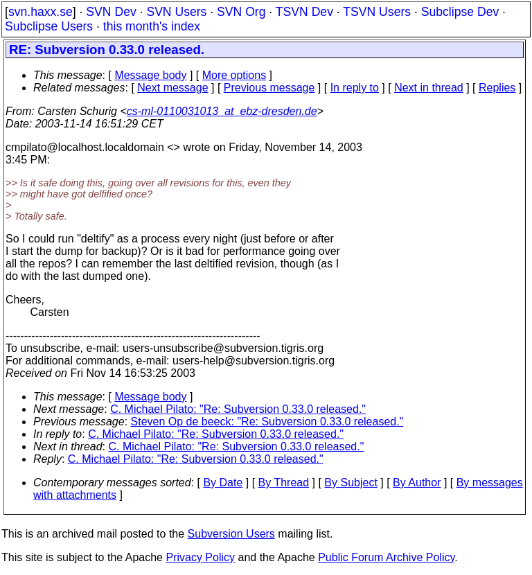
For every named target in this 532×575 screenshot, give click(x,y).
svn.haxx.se (40, 12)
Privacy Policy (200, 557)
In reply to (354, 88)
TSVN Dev (304, 12)
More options (234, 75)
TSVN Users (377, 12)
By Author (417, 482)
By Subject (350, 482)
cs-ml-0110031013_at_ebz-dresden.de (222, 111)
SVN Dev (111, 12)
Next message (172, 88)
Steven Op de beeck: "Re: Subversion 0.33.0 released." (267, 421)
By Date (222, 482)
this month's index (151, 26)
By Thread (284, 482)
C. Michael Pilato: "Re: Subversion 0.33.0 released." (238, 409)
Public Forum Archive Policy (386, 557)
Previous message (269, 88)
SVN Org (241, 12)
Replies (497, 88)
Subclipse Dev (460, 12)
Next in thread (428, 88)
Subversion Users (231, 534)
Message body (150, 75)
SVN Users (176, 12)
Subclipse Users (49, 26)
